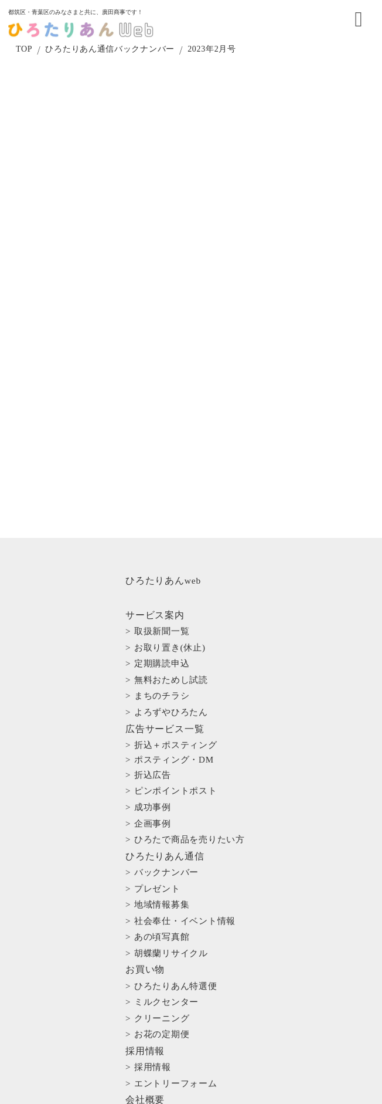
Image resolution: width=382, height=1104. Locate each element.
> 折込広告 (155, 721)
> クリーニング (163, 872)
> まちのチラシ (163, 670)
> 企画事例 (155, 750)
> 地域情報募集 (163, 801)
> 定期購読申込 (163, 650)
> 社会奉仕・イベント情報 (181, 811)
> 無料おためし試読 (170, 660)
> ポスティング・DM (172, 711)
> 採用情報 (155, 903)
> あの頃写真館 (163, 821)
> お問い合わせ (160, 1004)
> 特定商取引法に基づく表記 (185, 983)
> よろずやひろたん (170, 679)
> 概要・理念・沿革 (170, 934)
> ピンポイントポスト (173, 730)
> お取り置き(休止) (169, 640)
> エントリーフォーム (173, 913)
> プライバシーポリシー (177, 974)
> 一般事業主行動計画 (173, 954)
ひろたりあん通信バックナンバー (114, 59)
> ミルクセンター (166, 862)
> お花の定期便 (163, 882)
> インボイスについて (173, 964)
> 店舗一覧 (155, 944)
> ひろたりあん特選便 (173, 852)
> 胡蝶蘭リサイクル (170, 831)
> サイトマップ (159, 1021)
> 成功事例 (155, 740)
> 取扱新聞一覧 (163, 630)
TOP (28, 59)
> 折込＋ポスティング (173, 701)
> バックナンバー (166, 781)
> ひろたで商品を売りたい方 (185, 760)
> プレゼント (159, 791)
